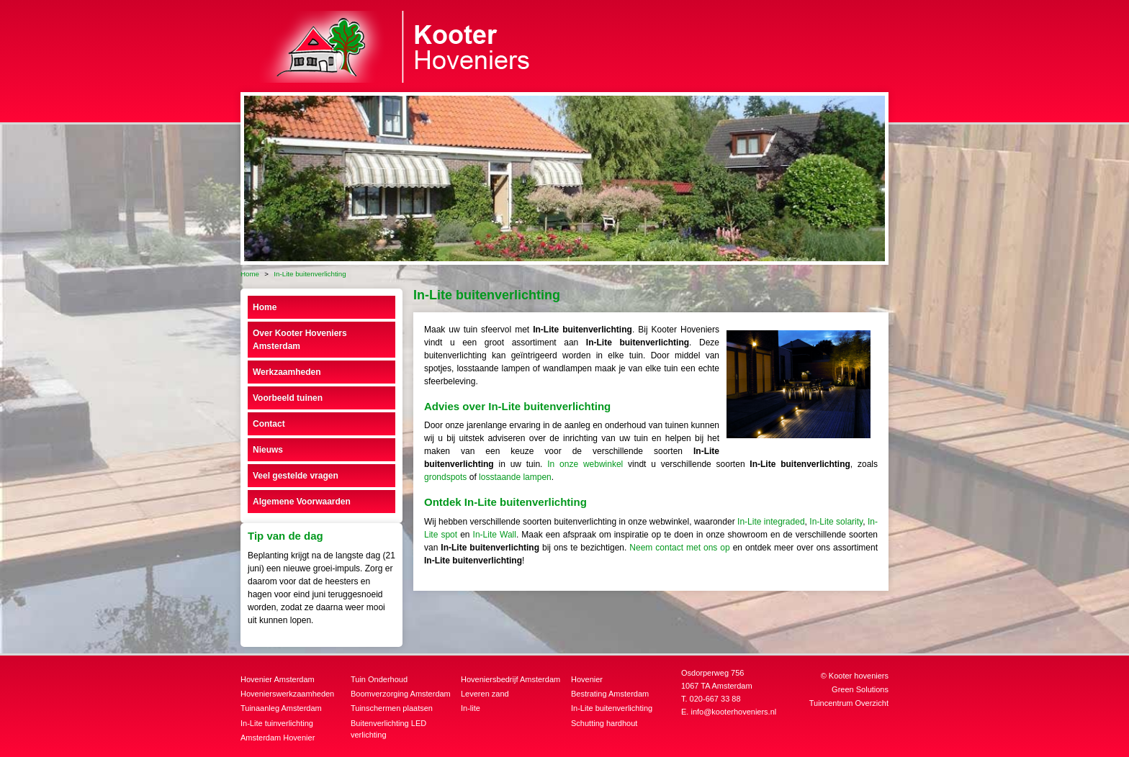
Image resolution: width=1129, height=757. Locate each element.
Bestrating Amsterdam (610, 693)
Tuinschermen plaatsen (392, 708)
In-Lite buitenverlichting (611, 708)
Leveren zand (485, 693)
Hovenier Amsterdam (277, 679)
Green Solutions (860, 689)
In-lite (470, 708)
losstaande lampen (515, 477)
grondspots (445, 477)
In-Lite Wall (494, 535)
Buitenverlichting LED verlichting (388, 729)
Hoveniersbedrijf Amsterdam (510, 679)
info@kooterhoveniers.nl (733, 711)
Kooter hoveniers (859, 675)
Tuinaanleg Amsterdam (281, 708)
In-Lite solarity (836, 522)
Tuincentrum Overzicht (849, 703)
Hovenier (587, 679)
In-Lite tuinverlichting (276, 723)
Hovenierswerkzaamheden (287, 693)
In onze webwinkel (585, 464)
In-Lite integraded (771, 522)
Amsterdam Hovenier (277, 737)
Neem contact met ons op (679, 548)
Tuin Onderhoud (379, 679)
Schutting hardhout (604, 723)
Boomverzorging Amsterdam (401, 693)
